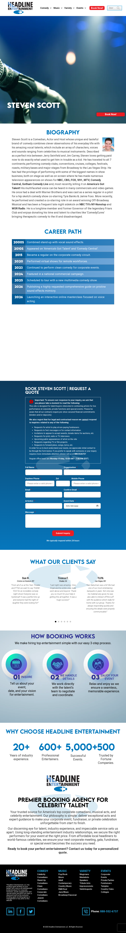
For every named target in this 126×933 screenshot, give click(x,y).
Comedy (46, 8)
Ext (57, 479)
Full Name (30, 468)
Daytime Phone (32, 479)
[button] (55, 621)
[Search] (119, 8)
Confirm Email (70, 490)
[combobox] (112, 8)
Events (81, 8)
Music (58, 8)
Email (28, 490)
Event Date (69, 501)
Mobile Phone (77, 479)
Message (29, 512)
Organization (70, 468)
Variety (69, 8)
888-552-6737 (109, 911)
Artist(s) (29, 501)
